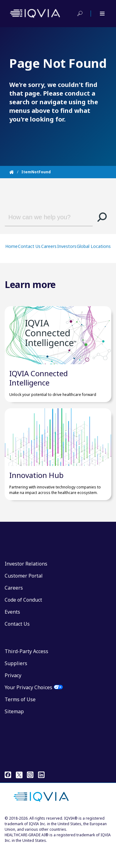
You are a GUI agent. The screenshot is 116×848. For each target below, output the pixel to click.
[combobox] (44, 217)
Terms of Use (20, 699)
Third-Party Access (26, 651)
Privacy (13, 675)
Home (11, 246)
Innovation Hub (36, 475)
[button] (102, 217)
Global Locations (94, 246)
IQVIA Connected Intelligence (38, 378)
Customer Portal (24, 575)
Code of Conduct (23, 599)
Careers (49, 246)
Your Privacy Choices (28, 687)
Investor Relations (26, 563)
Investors (66, 246)
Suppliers (16, 663)
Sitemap (14, 711)
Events (12, 611)
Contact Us (29, 246)
